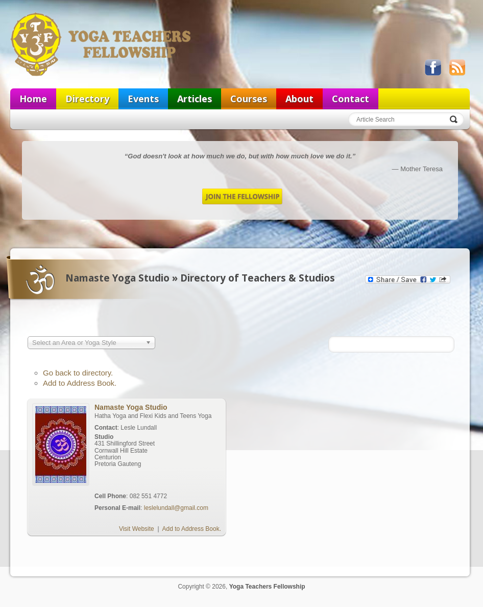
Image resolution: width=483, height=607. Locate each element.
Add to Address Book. (79, 383)
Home (33, 98)
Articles (194, 98)
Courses (248, 98)
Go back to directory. (78, 372)
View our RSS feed (457, 67)
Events (143, 98)
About (299, 98)
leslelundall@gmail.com (176, 507)
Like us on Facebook (433, 67)
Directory (87, 98)
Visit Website (136, 528)
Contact (350, 98)
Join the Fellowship (242, 196)
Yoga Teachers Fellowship (101, 44)
